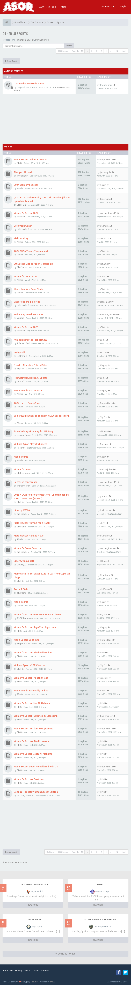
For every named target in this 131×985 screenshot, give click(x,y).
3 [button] (96, 51)
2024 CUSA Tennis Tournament (31, 251)
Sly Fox (30, 39)
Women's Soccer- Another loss (31, 677)
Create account (107, 6)
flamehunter (106, 715)
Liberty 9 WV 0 (22, 510)
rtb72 (103, 523)
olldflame (105, 225)
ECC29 (103, 352)
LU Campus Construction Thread (100, 919)
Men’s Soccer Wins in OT (27, 639)
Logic (103, 339)
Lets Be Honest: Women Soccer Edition (36, 791)
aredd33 (104, 238)
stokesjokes (23, 473)
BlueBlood (105, 575)
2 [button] (91, 51)
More (65, 6)
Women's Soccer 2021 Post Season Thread (38, 614)
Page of (77, 51)
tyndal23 (21, 381)
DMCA (27, 970)
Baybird (21, 216)
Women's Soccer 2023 (26, 327)
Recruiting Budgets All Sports (30, 377)
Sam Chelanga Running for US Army (33, 431)
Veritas (20, 317)
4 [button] (101, 51)
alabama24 (105, 301)
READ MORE (33, 905)
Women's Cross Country (27, 548)
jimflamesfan (23, 485)
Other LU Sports (15, 34)
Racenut (21, 447)
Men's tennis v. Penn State (28, 289)
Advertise (8, 970)
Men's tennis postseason (28, 390)
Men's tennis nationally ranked (31, 690)
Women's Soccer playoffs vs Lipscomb (35, 627)
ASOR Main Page (47, 6)
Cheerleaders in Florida (27, 301)
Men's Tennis (21, 456)
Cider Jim (21, 204)
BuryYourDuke (42, 39)
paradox (104, 496)
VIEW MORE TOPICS (65, 953)
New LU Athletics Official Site (30, 365)
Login (123, 6)
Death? (100, 884)
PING (19, 163)
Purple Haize (106, 159)
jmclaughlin (22, 175)
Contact (45, 970)
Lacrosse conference (25, 482)
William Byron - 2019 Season (29, 665)
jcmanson (21, 39)
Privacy (18, 970)
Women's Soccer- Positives (29, 779)
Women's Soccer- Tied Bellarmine (33, 652)
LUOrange (22, 355)
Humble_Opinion (108, 314)
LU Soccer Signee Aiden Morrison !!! (33, 263)
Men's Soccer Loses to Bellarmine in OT (36, 766)
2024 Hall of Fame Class (27, 403)
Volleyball (19, 352)
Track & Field (21, 589)
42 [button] (117, 51)
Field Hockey (21, 238)
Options (50, 852)
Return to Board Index (15, 862)
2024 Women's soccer (26, 184)
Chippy (103, 365)
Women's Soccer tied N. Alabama (32, 703)
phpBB (52, 981)
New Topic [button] (11, 61)
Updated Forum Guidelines (29, 83)
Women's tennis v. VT (25, 276)
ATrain (20, 188)
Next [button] (124, 51)
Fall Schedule (34, 919)
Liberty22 (21, 564)
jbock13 (104, 677)
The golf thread (23, 172)
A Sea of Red (23, 343)
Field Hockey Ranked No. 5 (29, 535)
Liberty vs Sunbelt (24, 561)
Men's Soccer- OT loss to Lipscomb (33, 728)
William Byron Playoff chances (30, 444)
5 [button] (106, 51)
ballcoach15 (23, 229)
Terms (36, 970)
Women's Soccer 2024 (26, 213)
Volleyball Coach (23, 225)
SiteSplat (34, 981)
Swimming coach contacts (28, 314)
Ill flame (104, 263)
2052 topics (63, 51)
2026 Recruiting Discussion (34, 884)
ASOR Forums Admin (27, 618)
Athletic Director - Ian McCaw (30, 339)
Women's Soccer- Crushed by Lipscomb (35, 715)
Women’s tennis (23, 469)
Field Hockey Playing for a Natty (32, 523)
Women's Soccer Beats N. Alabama (33, 753)
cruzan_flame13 (108, 213)
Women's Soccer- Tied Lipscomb (32, 741)
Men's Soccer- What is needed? (31, 159)
